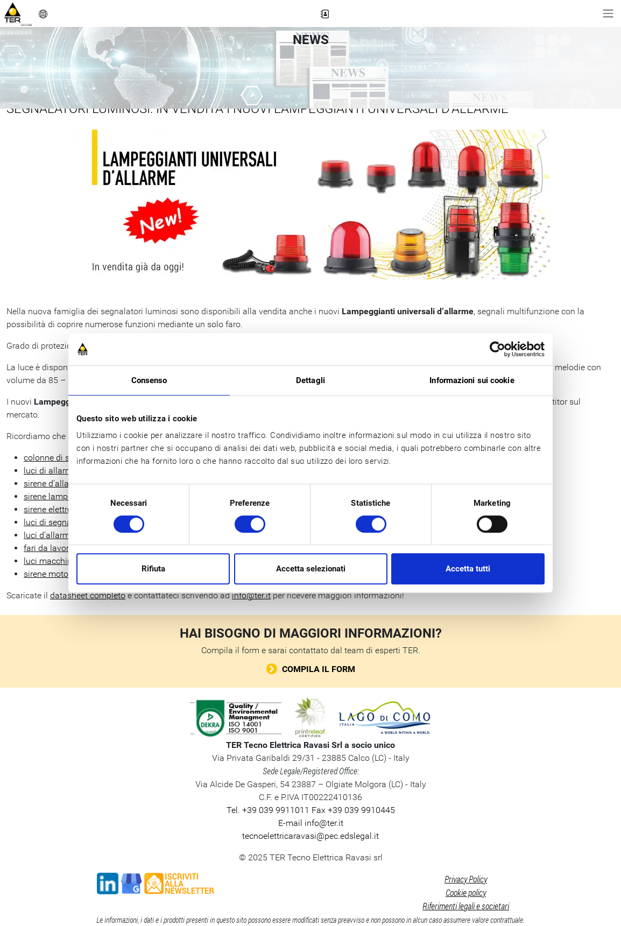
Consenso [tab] (149, 380)
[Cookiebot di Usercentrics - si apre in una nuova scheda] (497, 349)
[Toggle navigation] (608, 13)
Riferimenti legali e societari (465, 905)
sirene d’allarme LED (62, 483)
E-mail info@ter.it (310, 823)
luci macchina (50, 561)
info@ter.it (251, 595)
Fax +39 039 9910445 (352, 810)
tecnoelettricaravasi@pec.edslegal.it (310, 836)
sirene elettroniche (58, 509)
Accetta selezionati (310, 569)
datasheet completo (87, 595)
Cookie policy (466, 892)
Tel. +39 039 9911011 (268, 810)
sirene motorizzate (59, 574)
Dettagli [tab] (310, 380)
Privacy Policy (465, 879)
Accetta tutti (468, 569)
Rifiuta (153, 569)
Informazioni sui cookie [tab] (471, 380)
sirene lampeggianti (61, 496)
